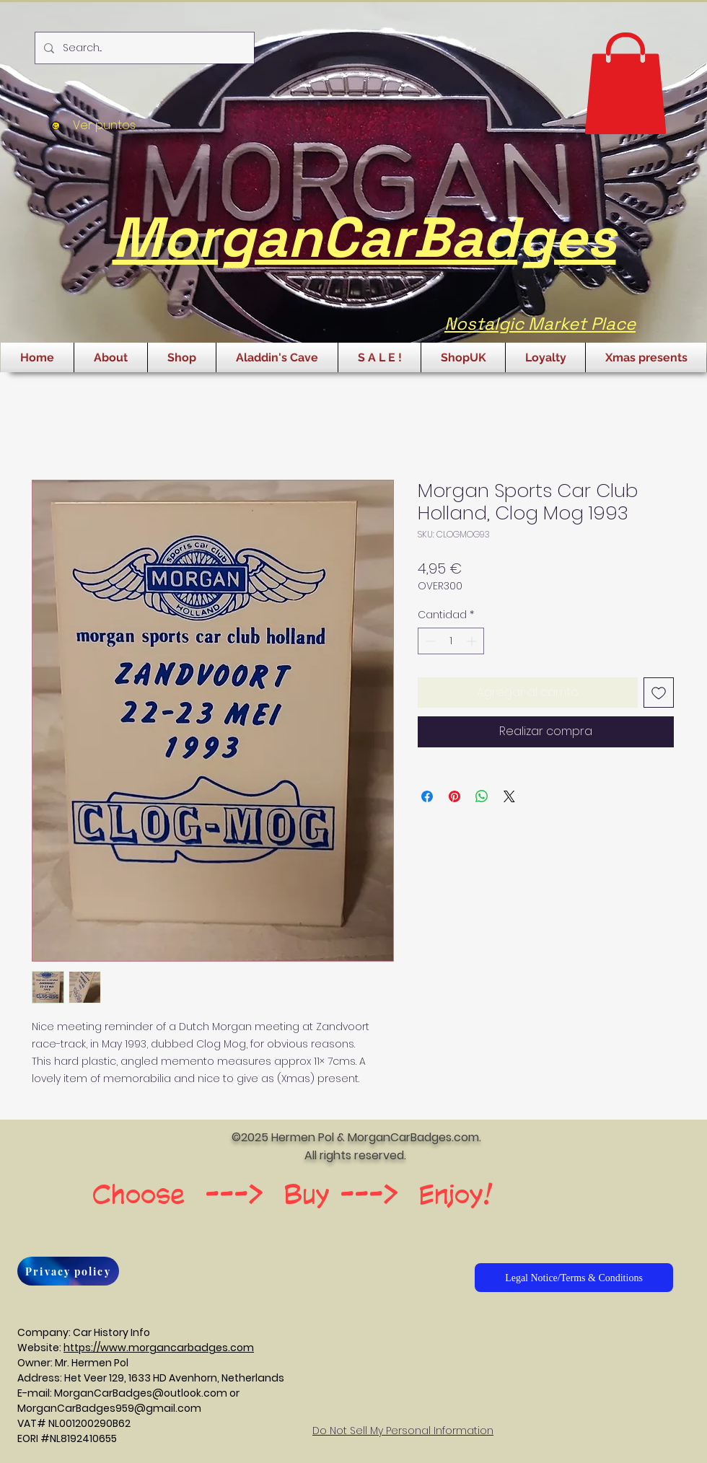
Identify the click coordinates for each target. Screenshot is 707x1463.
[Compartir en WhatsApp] (482, 796)
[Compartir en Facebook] (427, 796)
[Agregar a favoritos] (659, 692)
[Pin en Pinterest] (454, 796)
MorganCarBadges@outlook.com (140, 1393)
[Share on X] (509, 796)
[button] (625, 83)
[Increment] (473, 641)
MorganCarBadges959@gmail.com (109, 1408)
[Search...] (143, 47)
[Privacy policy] (68, 1271)
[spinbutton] (451, 641)
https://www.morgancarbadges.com (158, 1347)
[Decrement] (429, 641)
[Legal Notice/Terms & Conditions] (574, 1277)
